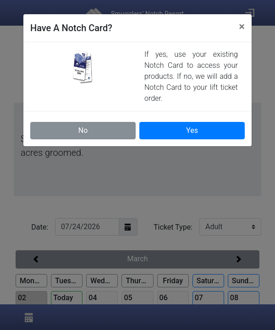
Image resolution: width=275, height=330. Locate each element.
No (83, 130)
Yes (192, 130)
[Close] (242, 26)
